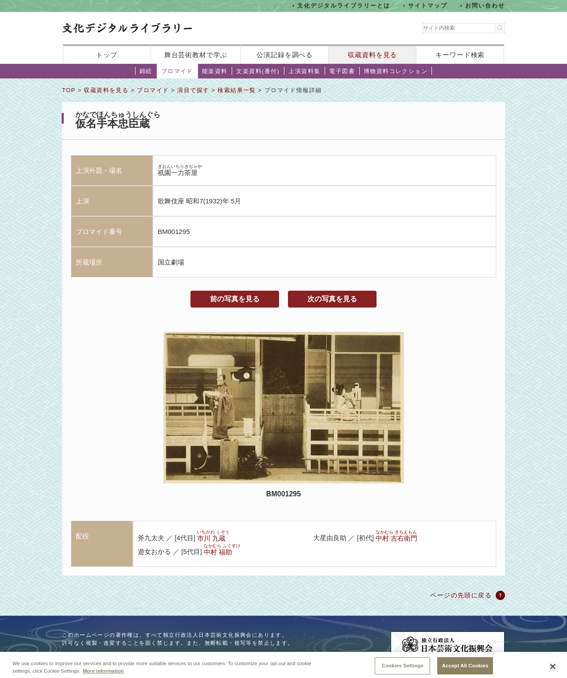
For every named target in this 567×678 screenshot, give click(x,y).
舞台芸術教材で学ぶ (196, 54)
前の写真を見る (235, 299)
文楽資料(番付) (258, 71)
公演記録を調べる (284, 54)
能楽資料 (215, 71)
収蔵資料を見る (372, 54)
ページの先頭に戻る (461, 595)
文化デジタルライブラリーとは (343, 5)
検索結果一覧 (236, 90)
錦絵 (146, 71)
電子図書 (342, 71)
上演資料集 (304, 71)
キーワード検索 (460, 54)
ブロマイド (177, 71)
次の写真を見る (332, 299)
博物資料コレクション (395, 71)
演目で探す (193, 90)
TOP (68, 90)
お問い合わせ (485, 5)
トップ (106, 54)
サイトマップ (428, 5)
